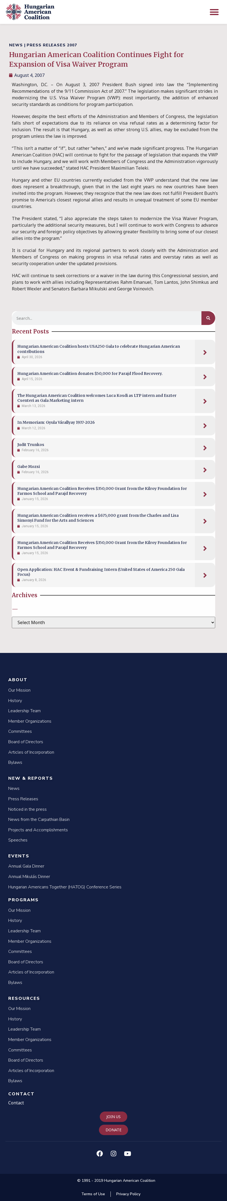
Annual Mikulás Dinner (29, 877)
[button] (214, 12)
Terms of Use (93, 1194)
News (14, 788)
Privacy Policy (128, 1194)
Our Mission (19, 690)
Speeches (17, 840)
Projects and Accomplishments (38, 830)
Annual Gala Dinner (26, 866)
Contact (21, 1094)
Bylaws (15, 762)
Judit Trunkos (30, 444)
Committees (20, 731)
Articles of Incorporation (31, 752)
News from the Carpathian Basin (39, 819)
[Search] (208, 318)
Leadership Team (24, 711)
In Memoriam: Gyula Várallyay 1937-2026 (56, 422)
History (15, 701)
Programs (23, 900)
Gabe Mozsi (28, 466)
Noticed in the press (27, 809)
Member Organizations (29, 721)
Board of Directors (25, 742)
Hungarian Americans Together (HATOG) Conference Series (64, 887)
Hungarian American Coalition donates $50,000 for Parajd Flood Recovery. (90, 373)
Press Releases (23, 799)
